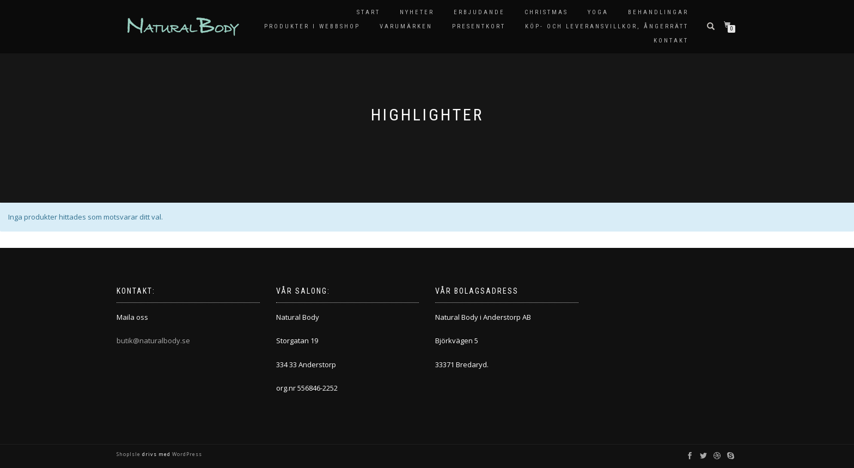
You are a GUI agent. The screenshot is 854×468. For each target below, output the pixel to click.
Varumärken (406, 26)
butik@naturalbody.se (153, 340)
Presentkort (478, 26)
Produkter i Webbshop (312, 26)
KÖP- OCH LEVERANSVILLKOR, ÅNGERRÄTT (606, 26)
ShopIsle (129, 454)
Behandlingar (658, 12)
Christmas (546, 12)
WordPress (186, 454)
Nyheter (417, 12)
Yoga (598, 12)
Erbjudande (479, 12)
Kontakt (671, 40)
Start (368, 12)
